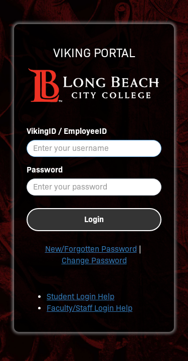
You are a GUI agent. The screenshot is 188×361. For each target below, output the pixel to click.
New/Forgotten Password (91, 249)
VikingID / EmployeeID (67, 131)
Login (94, 219)
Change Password (94, 260)
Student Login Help (80, 296)
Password (45, 169)
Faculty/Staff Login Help (89, 308)
